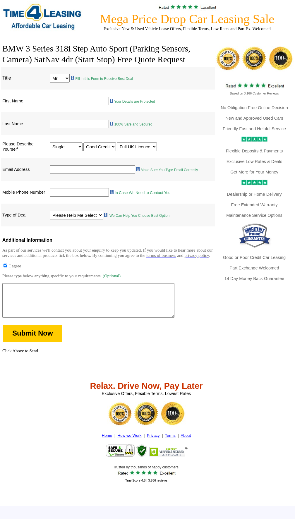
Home (107, 443)
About (186, 443)
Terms (170, 443)
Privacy (153, 443)
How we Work (130, 443)
